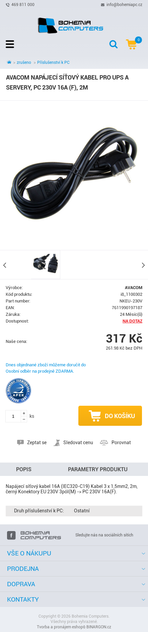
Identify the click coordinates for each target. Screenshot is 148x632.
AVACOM (133, 287)
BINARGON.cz (98, 627)
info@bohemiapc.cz (124, 4)
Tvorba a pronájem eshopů (61, 627)
